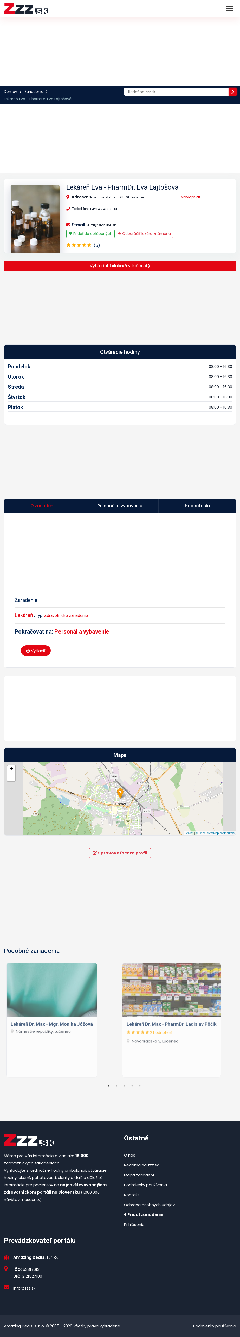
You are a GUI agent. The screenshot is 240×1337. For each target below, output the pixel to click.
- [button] (11, 777)
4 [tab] (132, 1086)
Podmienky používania (145, 1185)
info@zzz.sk (24, 1288)
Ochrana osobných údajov (149, 1204)
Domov (10, 91)
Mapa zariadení (139, 1175)
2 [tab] (116, 1086)
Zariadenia (33, 91)
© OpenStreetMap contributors (215, 833)
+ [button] (11, 769)
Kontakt (131, 1195)
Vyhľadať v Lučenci (120, 266)
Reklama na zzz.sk (141, 1165)
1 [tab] (108, 1086)
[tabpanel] (62, 1018)
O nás (129, 1155)
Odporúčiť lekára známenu (144, 233)
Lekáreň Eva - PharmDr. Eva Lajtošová (122, 187)
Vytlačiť (36, 650)
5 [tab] (139, 1086)
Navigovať (190, 197)
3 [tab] (124, 1086)
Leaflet (189, 833)
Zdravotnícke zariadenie (66, 615)
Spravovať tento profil (120, 853)
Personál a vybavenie (81, 631)
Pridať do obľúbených (90, 233)
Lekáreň (24, 615)
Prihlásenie (134, 1224)
